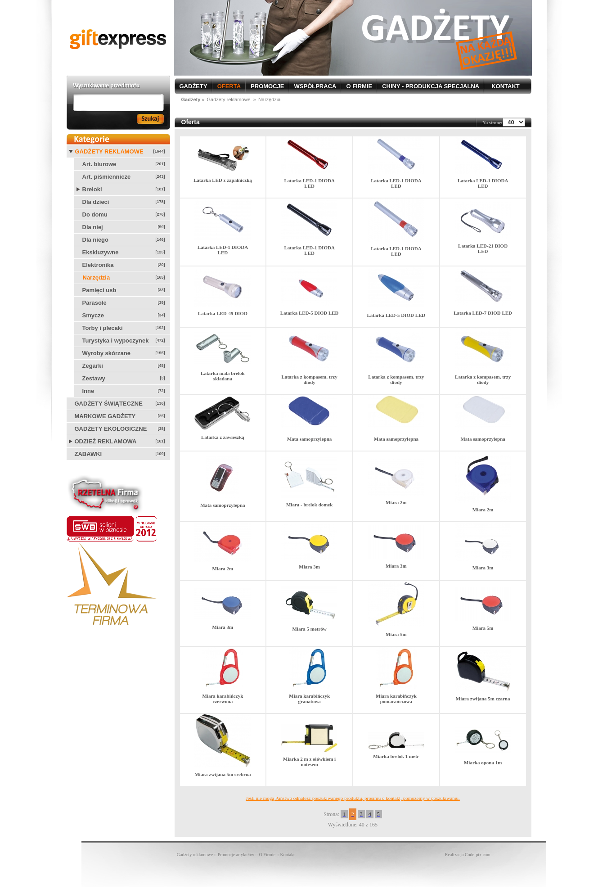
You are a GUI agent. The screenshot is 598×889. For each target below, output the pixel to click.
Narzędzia (96, 277)
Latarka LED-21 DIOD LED (483, 248)
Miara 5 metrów (309, 629)
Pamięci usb (99, 290)
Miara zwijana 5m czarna (483, 698)
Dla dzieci (95, 202)
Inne (88, 391)
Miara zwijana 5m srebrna (222, 774)
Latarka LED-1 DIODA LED (309, 183)
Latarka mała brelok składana (223, 375)
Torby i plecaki (102, 328)
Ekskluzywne (100, 252)
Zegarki (92, 365)
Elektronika (98, 265)
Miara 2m (396, 502)
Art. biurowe (99, 164)
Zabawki (88, 454)
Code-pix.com (477, 854)
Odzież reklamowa (106, 441)
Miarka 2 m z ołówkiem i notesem (309, 761)
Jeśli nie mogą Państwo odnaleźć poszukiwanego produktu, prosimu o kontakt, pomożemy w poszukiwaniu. (353, 798)
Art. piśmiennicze (106, 176)
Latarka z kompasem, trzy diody (309, 379)
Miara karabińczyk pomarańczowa (396, 698)
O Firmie (267, 854)
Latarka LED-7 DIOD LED (483, 313)
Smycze (93, 315)
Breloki (92, 189)
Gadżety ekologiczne (111, 428)
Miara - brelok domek (309, 504)
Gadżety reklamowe (109, 151)
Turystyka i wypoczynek (115, 340)
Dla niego (95, 239)
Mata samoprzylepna (309, 439)
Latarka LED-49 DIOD (222, 313)
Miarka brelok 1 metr (396, 756)
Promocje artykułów (236, 854)
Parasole (94, 302)
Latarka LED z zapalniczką (222, 180)
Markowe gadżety (105, 416)
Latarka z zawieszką (222, 437)
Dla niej (92, 227)
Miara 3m (309, 566)
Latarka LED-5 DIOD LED (309, 313)
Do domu (95, 214)
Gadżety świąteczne (109, 403)
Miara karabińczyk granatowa (309, 698)
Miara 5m (396, 634)
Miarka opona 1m (483, 762)
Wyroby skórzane (106, 353)
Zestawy (93, 378)
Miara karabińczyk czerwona (222, 698)
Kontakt (287, 854)
